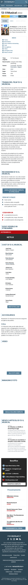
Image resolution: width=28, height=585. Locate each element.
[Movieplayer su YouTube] (17, 539)
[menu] (2, 2)
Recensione (7, 41)
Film (10, 8)
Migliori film (18, 5)
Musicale (19, 65)
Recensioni (9, 5)
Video (11, 21)
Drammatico (14, 67)
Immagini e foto (8, 50)
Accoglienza (7, 47)
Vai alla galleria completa (14, 412)
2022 (12, 69)
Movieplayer (4, 8)
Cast (5, 45)
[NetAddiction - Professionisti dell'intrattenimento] (17, 566)
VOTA (22, 16)
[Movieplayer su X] (11, 539)
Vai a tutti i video (14, 373)
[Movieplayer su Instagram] (14, 539)
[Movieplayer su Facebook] (8, 539)
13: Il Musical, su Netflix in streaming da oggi (15, 427)
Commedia (13, 65)
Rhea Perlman (9, 253)
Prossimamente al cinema (14, 528)
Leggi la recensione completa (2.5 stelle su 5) (14, 191)
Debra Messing (10, 263)
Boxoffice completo (14, 484)
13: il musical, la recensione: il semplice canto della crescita (16, 440)
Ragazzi (20, 67)
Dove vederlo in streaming (11, 43)
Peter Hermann (10, 258)
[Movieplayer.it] (9, 2)
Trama (6, 40)
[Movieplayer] (14, 536)
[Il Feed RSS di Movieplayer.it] (20, 539)
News (2, 5)
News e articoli (8, 52)
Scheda (5, 21)
